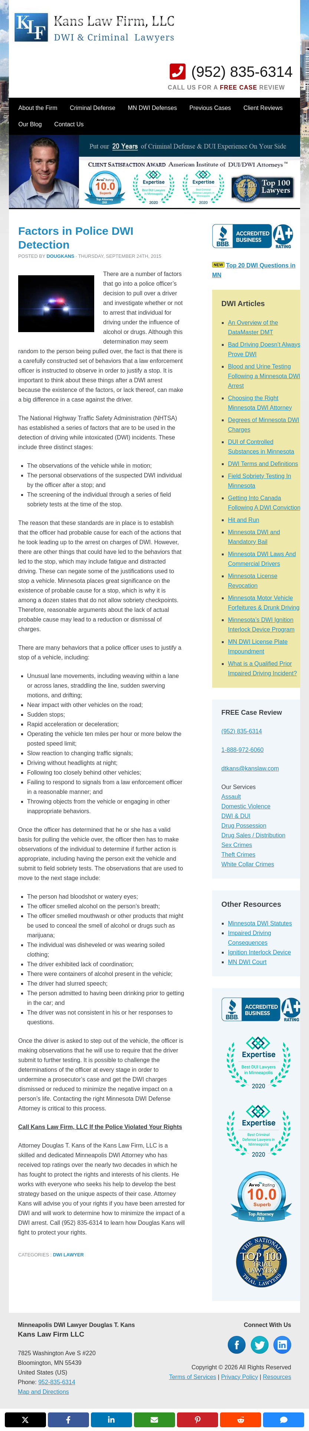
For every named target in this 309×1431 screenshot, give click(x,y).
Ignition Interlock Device (259, 952)
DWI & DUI (235, 816)
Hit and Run (243, 520)
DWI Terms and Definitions (263, 464)
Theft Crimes (238, 854)
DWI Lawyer (68, 1255)
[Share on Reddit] (240, 1419)
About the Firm (38, 108)
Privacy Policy (239, 1377)
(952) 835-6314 (242, 72)
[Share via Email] (154, 1419)
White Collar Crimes (247, 864)
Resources (277, 1377)
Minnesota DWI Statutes (260, 923)
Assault (231, 797)
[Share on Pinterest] (197, 1419)
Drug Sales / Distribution (253, 835)
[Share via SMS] (283, 1419)
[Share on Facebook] (68, 1419)
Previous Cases (210, 108)
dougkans (61, 256)
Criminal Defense (92, 108)
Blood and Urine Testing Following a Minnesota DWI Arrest (264, 376)
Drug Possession (243, 825)
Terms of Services (192, 1377)
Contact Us (68, 124)
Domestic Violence (245, 806)
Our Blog (30, 124)
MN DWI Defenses (152, 108)
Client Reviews (263, 108)
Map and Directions (43, 1392)
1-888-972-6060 (242, 750)
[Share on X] (25, 1419)
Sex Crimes (236, 845)
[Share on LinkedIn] (111, 1419)
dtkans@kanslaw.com (250, 768)
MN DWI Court (247, 962)
